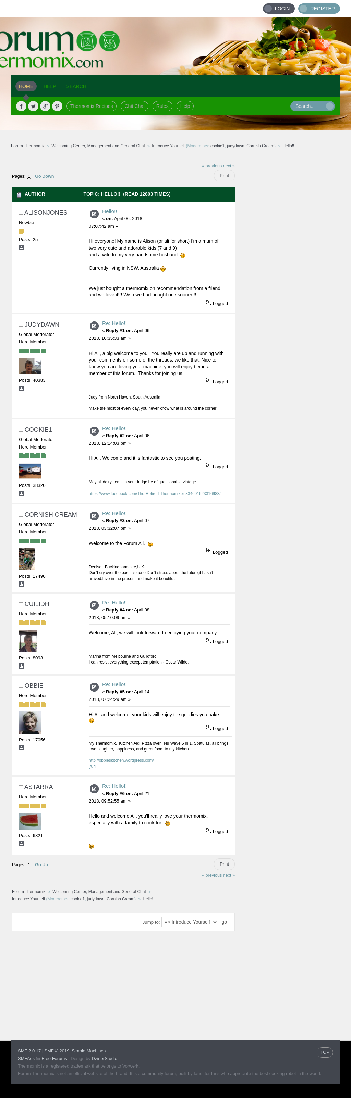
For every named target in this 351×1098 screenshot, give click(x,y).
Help (185, 106)
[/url (92, 766)
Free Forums (54, 1058)
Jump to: (151, 922)
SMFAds (26, 1058)
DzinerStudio (104, 1058)
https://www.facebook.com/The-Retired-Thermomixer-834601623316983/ (155, 493)
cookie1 (217, 145)
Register (322, 8)
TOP (325, 1052)
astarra (38, 787)
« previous (212, 166)
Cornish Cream (260, 145)
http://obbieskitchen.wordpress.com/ (121, 760)
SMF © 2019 (56, 1050)
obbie (34, 685)
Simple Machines (89, 1050)
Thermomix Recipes (91, 106)
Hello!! (109, 211)
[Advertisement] (287, 262)
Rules (162, 106)
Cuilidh (37, 604)
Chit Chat (134, 106)
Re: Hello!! (114, 323)
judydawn (235, 145)
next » (229, 166)
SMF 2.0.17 (29, 1050)
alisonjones (46, 212)
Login (282, 8)
